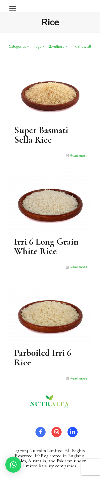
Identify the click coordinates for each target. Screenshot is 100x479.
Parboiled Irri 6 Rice (42, 357)
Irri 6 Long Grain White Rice (46, 246)
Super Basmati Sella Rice (41, 135)
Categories (19, 46)
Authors (58, 46)
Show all (82, 46)
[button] (13, 465)
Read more (78, 155)
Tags (39, 46)
